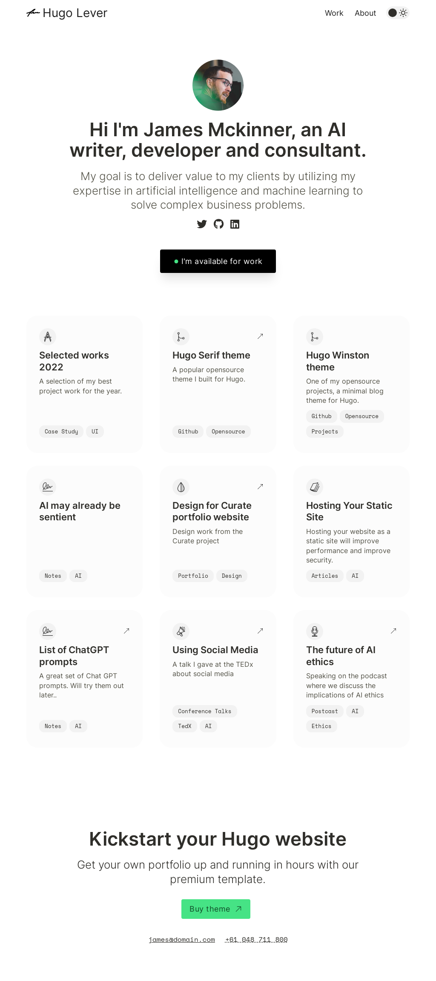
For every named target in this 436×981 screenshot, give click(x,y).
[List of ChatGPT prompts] (84, 679)
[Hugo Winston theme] (351, 384)
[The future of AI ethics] (351, 679)
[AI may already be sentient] (84, 532)
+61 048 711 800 (256, 939)
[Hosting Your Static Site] (351, 532)
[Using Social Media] (218, 679)
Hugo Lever (75, 13)
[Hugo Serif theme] (218, 384)
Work (334, 13)
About (365, 13)
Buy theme (215, 908)
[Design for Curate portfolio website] (218, 532)
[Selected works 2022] (84, 384)
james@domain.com (181, 939)
